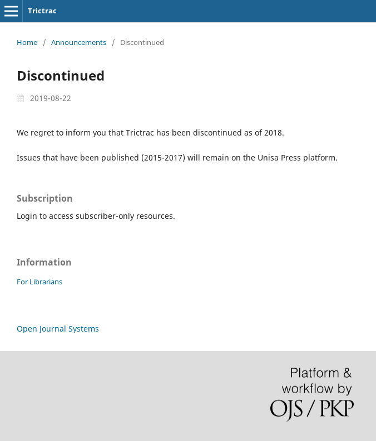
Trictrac (42, 11)
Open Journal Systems (58, 328)
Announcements (78, 42)
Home (27, 42)
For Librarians (39, 282)
